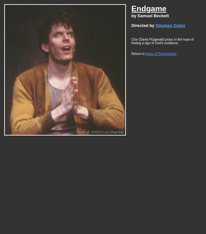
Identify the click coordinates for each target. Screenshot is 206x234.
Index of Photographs (161, 54)
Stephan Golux (170, 25)
